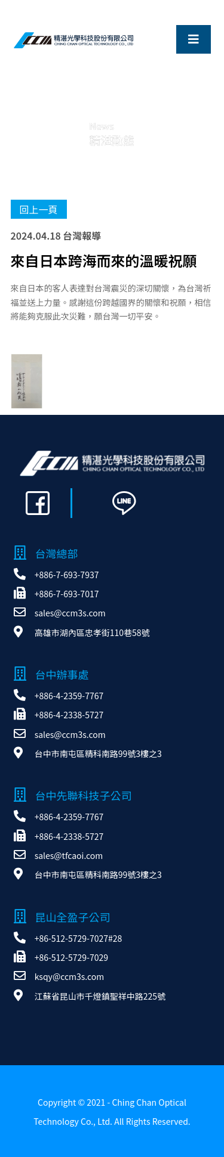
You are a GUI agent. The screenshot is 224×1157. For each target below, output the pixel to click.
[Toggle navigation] (193, 39)
